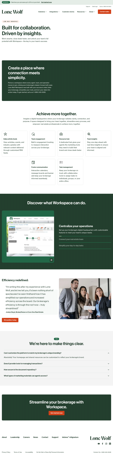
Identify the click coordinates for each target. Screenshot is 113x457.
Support (88, 6)
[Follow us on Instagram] (106, 444)
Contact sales (104, 12)
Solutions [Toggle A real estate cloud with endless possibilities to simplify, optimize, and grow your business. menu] (42, 12)
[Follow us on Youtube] (99, 444)
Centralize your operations (76, 226)
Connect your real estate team (71, 239)
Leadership (15, 437)
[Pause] (51, 260)
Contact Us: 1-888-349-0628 (102, 452)
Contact (45, 437)
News (35, 437)
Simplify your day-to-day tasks (71, 246)
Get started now (46, 2)
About (4, 437)
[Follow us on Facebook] (102, 444)
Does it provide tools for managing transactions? (56, 364)
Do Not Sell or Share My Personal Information (50, 452)
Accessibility (29, 452)
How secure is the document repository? (56, 370)
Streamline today (10, 320)
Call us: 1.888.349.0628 (105, 6)
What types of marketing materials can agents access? (56, 376)
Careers (26, 437)
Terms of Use (18, 452)
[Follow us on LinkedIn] (110, 444)
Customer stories (68, 12)
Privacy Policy (6, 452)
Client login (95, 6)
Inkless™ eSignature (70, 437)
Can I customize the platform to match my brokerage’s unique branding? (56, 353)
